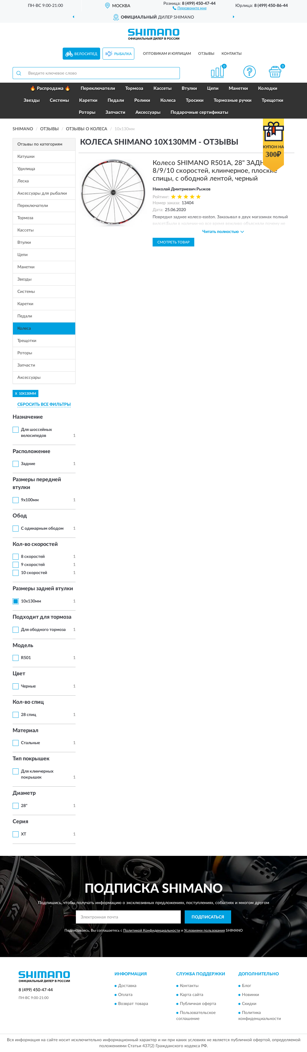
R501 (26, 658)
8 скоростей (33, 557)
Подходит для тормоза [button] (42, 617)
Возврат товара (133, 1004)
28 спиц (28, 715)
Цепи (213, 88)
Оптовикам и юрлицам (167, 53)
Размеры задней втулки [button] (43, 588)
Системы (59, 100)
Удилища (26, 169)
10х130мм (31, 601)
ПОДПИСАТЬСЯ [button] (208, 917)
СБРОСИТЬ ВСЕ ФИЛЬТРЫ (44, 404)
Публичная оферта (198, 1004)
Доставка (127, 986)
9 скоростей (33, 565)
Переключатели (98, 88)
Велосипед (85, 54)
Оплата (125, 995)
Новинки (250, 995)
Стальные (30, 743)
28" (24, 806)
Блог (246, 986)
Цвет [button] (19, 673)
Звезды (32, 100)
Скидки (249, 1004)
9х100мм (30, 500)
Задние (28, 464)
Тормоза (134, 88)
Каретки (88, 100)
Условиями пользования (204, 930)
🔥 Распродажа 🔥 (50, 88)
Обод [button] (20, 516)
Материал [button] (25, 730)
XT (23, 834)
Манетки (238, 88)
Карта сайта (191, 995)
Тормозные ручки (233, 100)
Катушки (25, 157)
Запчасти (115, 112)
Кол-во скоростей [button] (35, 544)
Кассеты (162, 88)
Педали (116, 100)
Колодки (267, 88)
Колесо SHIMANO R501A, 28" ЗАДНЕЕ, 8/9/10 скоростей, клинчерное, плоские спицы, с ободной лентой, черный (215, 171)
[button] (190, 8)
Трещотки (272, 100)
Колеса (168, 100)
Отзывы (206, 53)
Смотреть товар (173, 242)
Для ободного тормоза (43, 630)
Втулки (189, 88)
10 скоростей (34, 573)
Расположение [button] (31, 451)
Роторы (87, 112)
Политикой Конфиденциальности (151, 930)
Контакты (232, 53)
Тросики (195, 100)
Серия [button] (20, 821)
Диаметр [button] (24, 793)
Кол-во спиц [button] (28, 702)
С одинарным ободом (42, 528)
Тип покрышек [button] (31, 759)
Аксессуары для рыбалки (42, 193)
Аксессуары (148, 112)
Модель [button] (23, 645)
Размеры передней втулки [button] (37, 483)
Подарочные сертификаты (199, 112)
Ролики (142, 100)
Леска (23, 181)
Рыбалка (123, 54)
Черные (28, 686)
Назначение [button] (28, 417)
